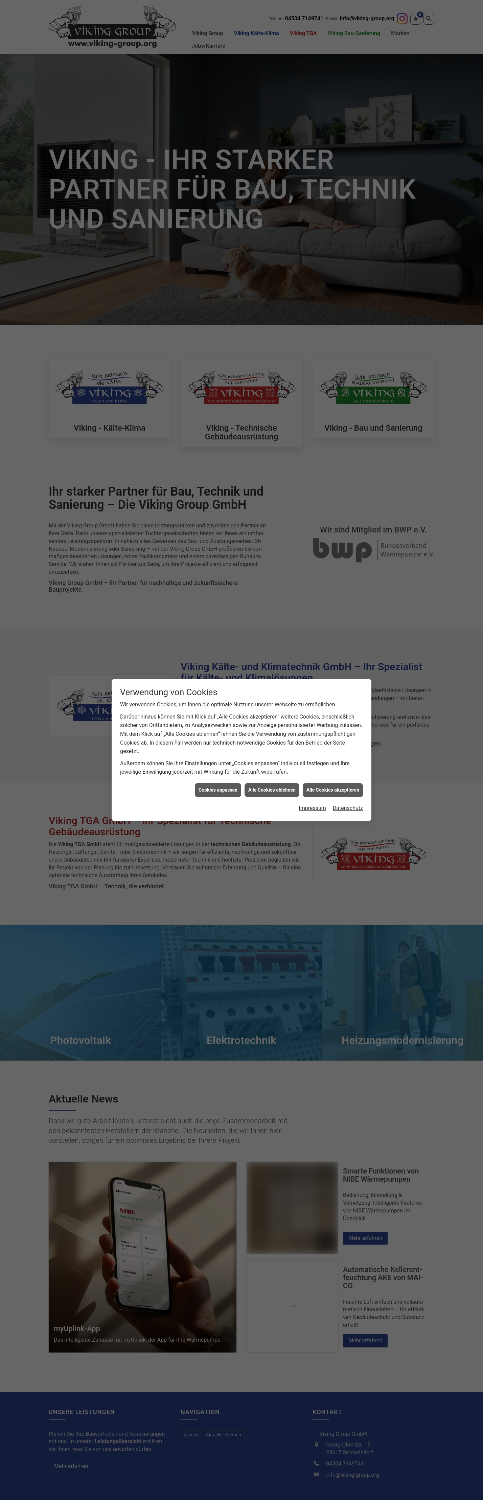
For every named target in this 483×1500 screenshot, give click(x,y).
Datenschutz (348, 808)
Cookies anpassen (218, 790)
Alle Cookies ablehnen (272, 790)
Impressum (312, 808)
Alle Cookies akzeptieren (332, 790)
